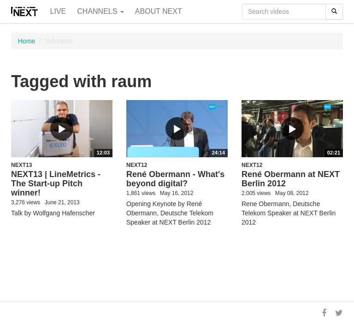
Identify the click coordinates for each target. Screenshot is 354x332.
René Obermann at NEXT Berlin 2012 (291, 179)
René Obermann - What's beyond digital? (175, 179)
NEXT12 (136, 165)
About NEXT (158, 11)
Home (26, 41)
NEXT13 (21, 165)
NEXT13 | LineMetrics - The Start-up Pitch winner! (55, 183)
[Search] (334, 11)
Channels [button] (100, 11)
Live (58, 11)
